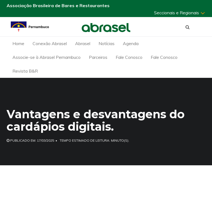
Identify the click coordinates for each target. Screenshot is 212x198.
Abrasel (82, 43)
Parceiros (98, 57)
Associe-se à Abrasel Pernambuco (46, 57)
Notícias (107, 43)
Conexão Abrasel (50, 43)
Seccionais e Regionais (179, 12)
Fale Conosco (129, 57)
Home (18, 43)
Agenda (131, 43)
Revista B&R (25, 71)
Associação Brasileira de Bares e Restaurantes (58, 5)
